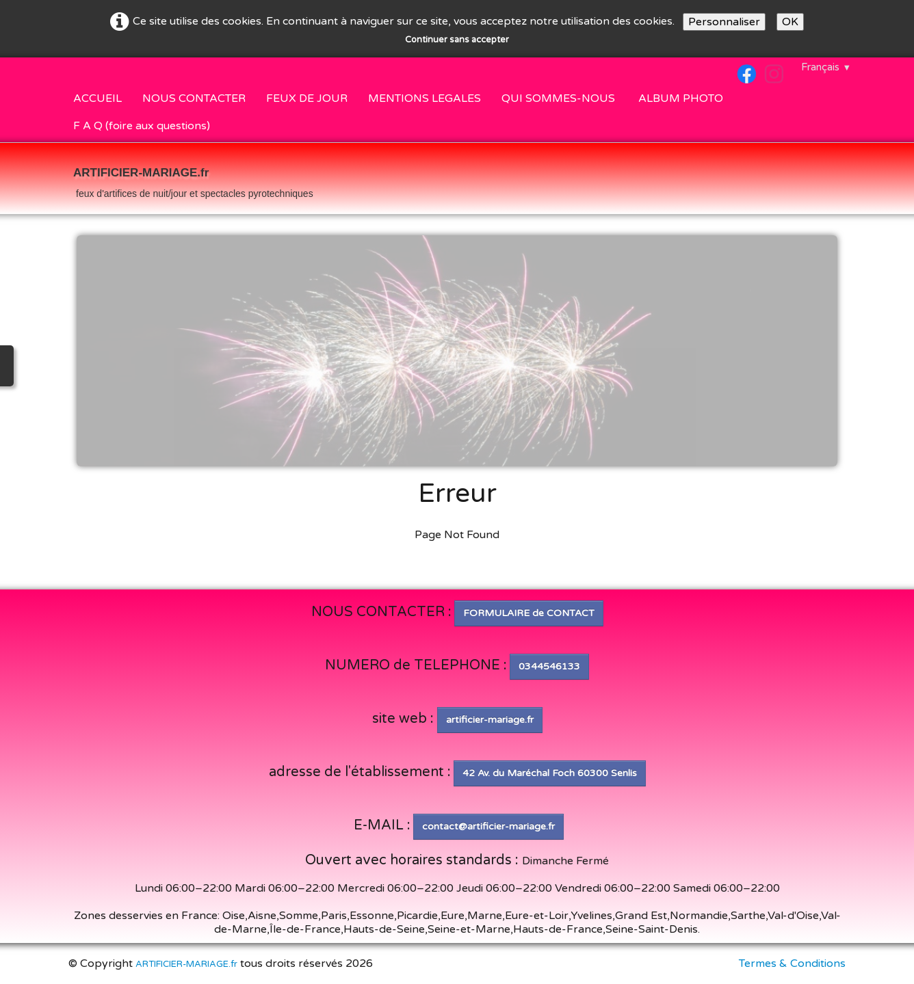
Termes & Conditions (792, 963)
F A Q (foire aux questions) (141, 126)
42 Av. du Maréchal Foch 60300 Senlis (549, 773)
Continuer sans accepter (457, 39)
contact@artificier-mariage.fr (488, 826)
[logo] (193, 179)
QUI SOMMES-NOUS (559, 98)
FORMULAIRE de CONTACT (529, 613)
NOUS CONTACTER (194, 98)
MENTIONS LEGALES (424, 98)
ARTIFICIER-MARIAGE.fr (186, 964)
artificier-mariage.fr (490, 720)
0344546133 (549, 666)
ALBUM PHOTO (680, 98)
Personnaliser (724, 22)
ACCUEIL (97, 98)
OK (790, 22)
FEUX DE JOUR (307, 98)
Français (826, 67)
